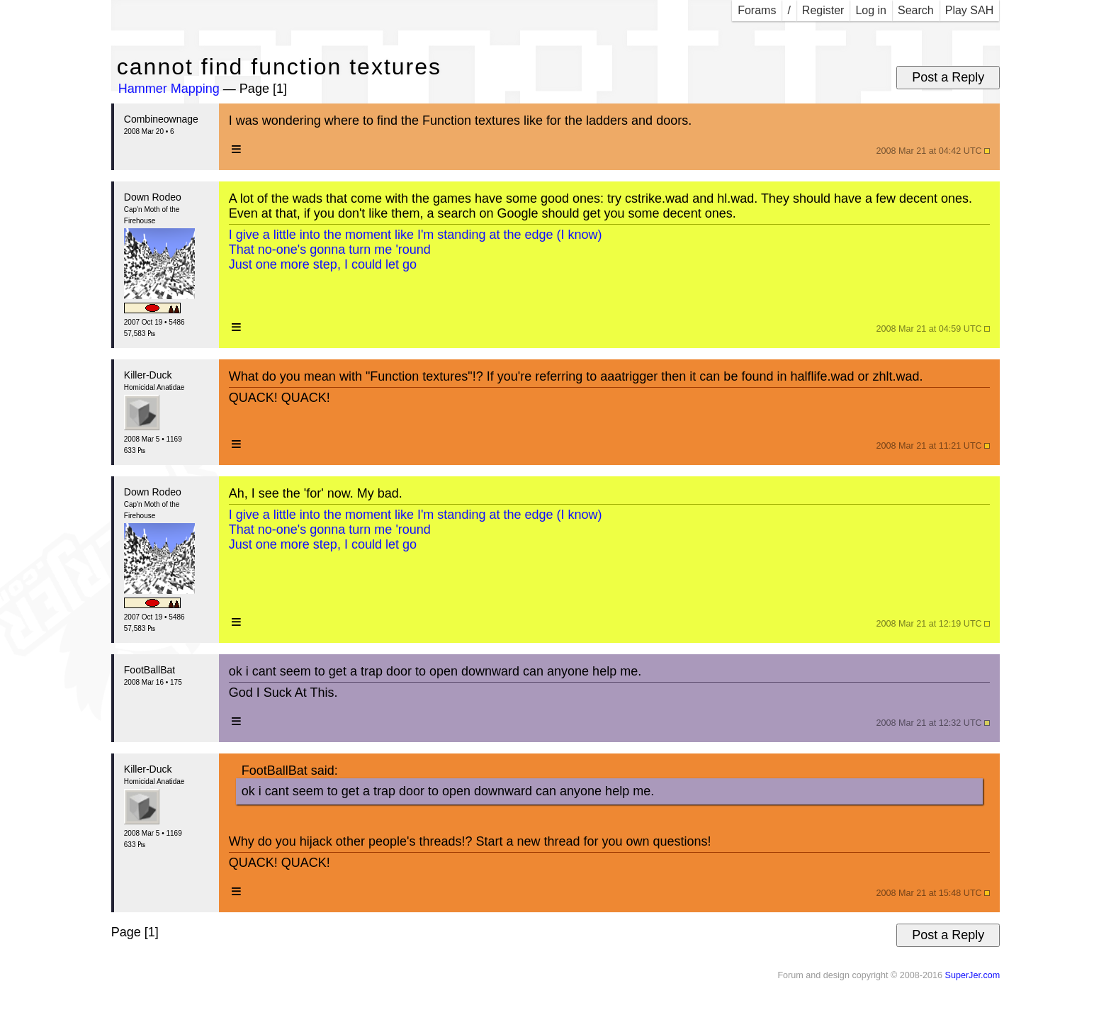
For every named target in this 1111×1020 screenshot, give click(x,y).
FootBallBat (149, 670)
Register (823, 10)
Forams (757, 10)
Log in (870, 10)
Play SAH (969, 10)
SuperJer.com (972, 975)
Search (916, 10)
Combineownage (161, 119)
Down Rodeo (152, 197)
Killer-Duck (148, 375)
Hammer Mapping (169, 89)
